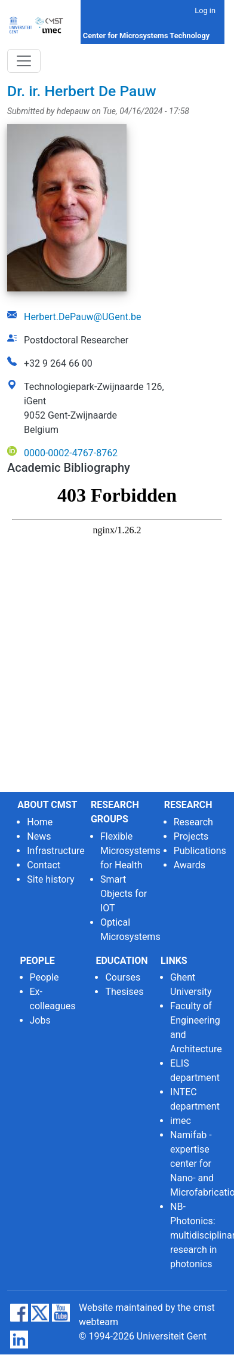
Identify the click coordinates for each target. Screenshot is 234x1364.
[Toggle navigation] (24, 61)
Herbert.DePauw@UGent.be (82, 316)
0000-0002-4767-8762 (71, 453)
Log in (205, 10)
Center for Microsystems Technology (146, 35)
